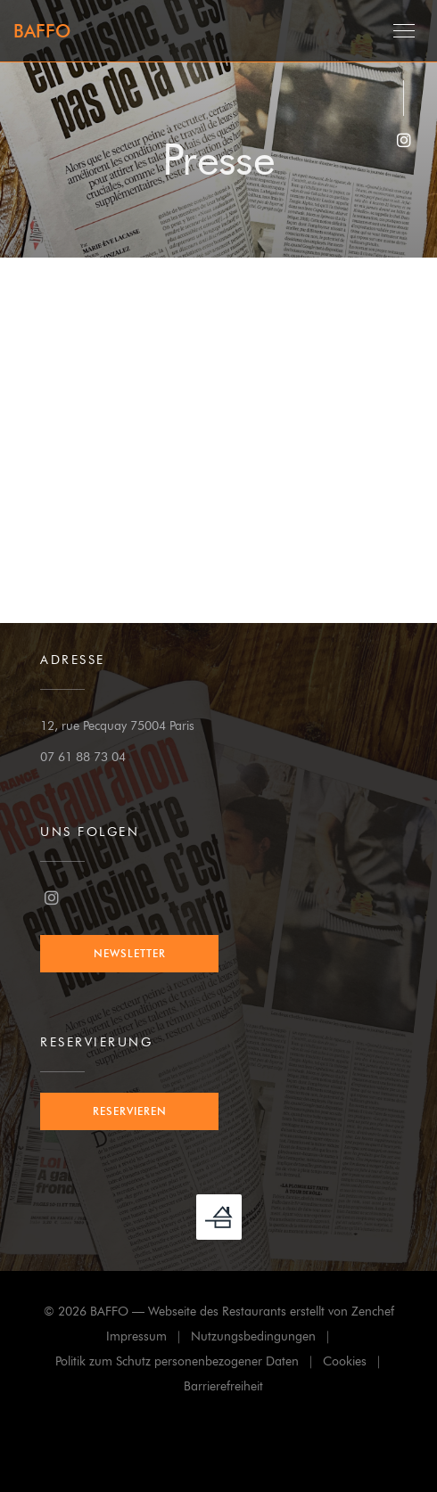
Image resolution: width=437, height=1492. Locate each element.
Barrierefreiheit (223, 1389)
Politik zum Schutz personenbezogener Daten (189, 1364)
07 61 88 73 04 (83, 757)
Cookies (357, 1364)
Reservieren (130, 1111)
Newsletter (130, 953)
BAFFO (41, 31)
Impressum (148, 1339)
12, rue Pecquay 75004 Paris (117, 726)
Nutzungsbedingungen (265, 1339)
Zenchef (372, 1311)
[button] (404, 31)
